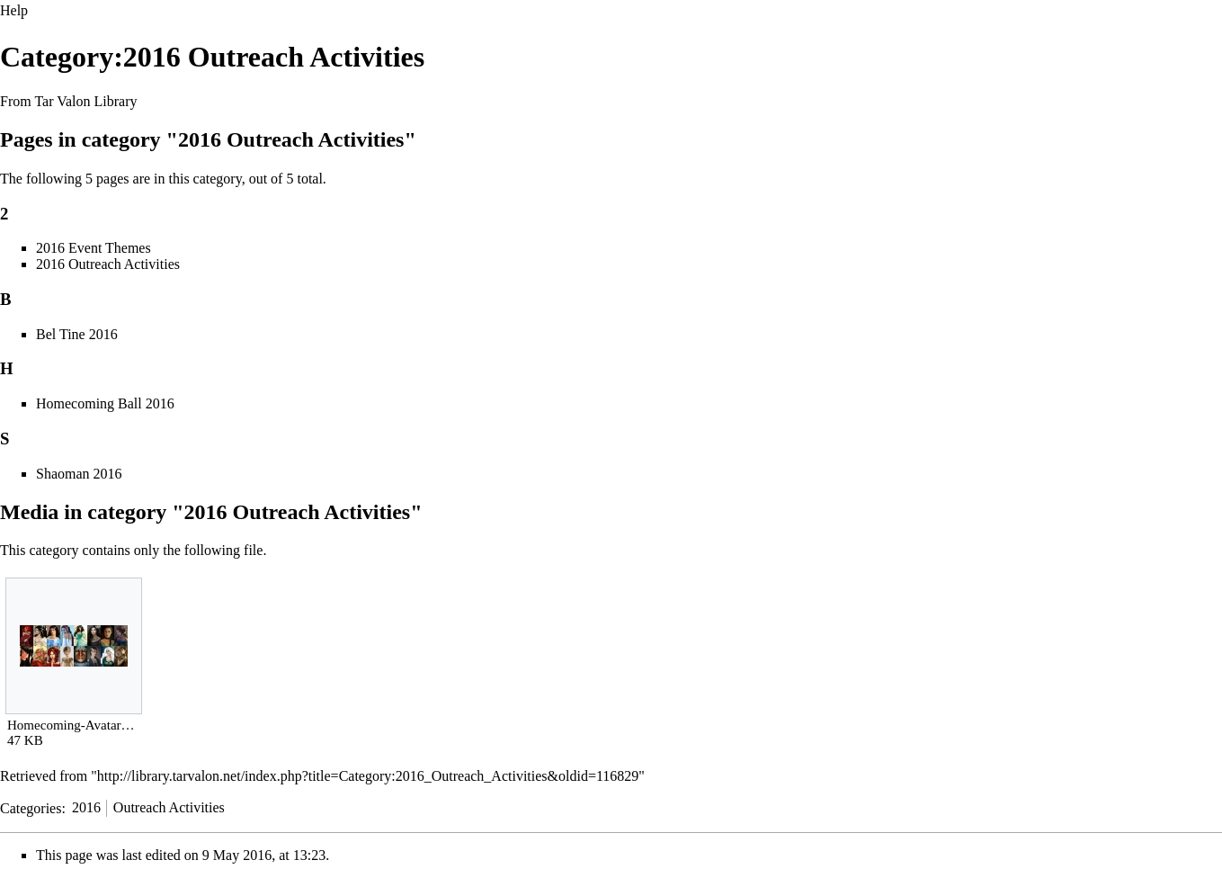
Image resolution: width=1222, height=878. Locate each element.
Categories (30, 807)
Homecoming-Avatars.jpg (73, 725)
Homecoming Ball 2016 (105, 403)
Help (14, 10)
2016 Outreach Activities (108, 264)
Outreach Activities (169, 807)
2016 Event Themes (93, 247)
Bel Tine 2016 (77, 334)
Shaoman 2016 (79, 473)
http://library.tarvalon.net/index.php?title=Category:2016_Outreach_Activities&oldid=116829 (368, 776)
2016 (86, 807)
